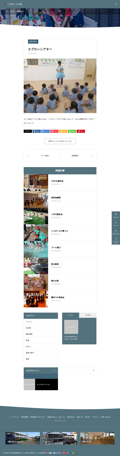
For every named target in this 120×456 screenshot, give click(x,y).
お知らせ (79, 417)
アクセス (95, 417)
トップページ (14, 417)
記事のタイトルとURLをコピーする (60, 141)
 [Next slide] (55, 370)
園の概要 (25, 417)
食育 (27, 359)
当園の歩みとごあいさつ (56, 417)
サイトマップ (60, 421)
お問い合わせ (106, 417)
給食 (27, 340)
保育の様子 (33, 41)
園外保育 (29, 334)
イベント (29, 322)
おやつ (28, 346)
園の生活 (71, 417)
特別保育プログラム (37, 417)
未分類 (28, 328)
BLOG (87, 417)
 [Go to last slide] (52, 370)
